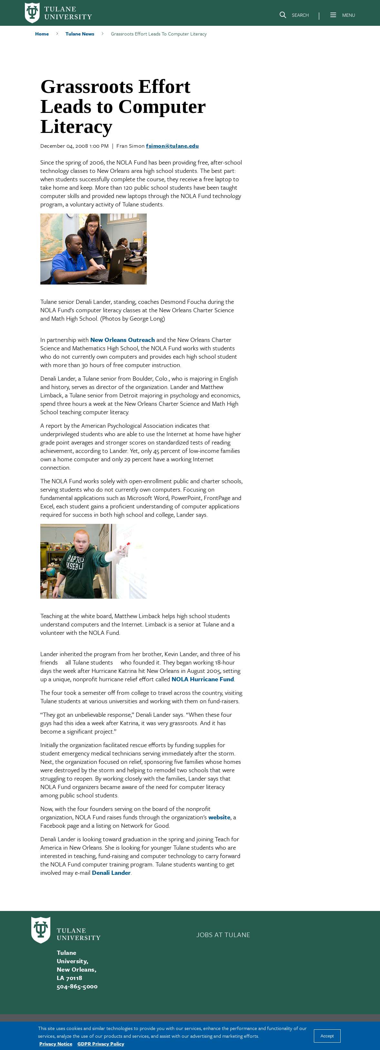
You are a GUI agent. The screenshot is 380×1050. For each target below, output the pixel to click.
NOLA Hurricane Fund (203, 679)
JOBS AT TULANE (223, 934)
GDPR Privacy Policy (100, 1043)
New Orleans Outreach (122, 339)
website (219, 817)
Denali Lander (111, 872)
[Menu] (333, 15)
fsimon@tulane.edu (172, 146)
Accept (327, 1036)
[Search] (294, 16)
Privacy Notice (55, 1043)
